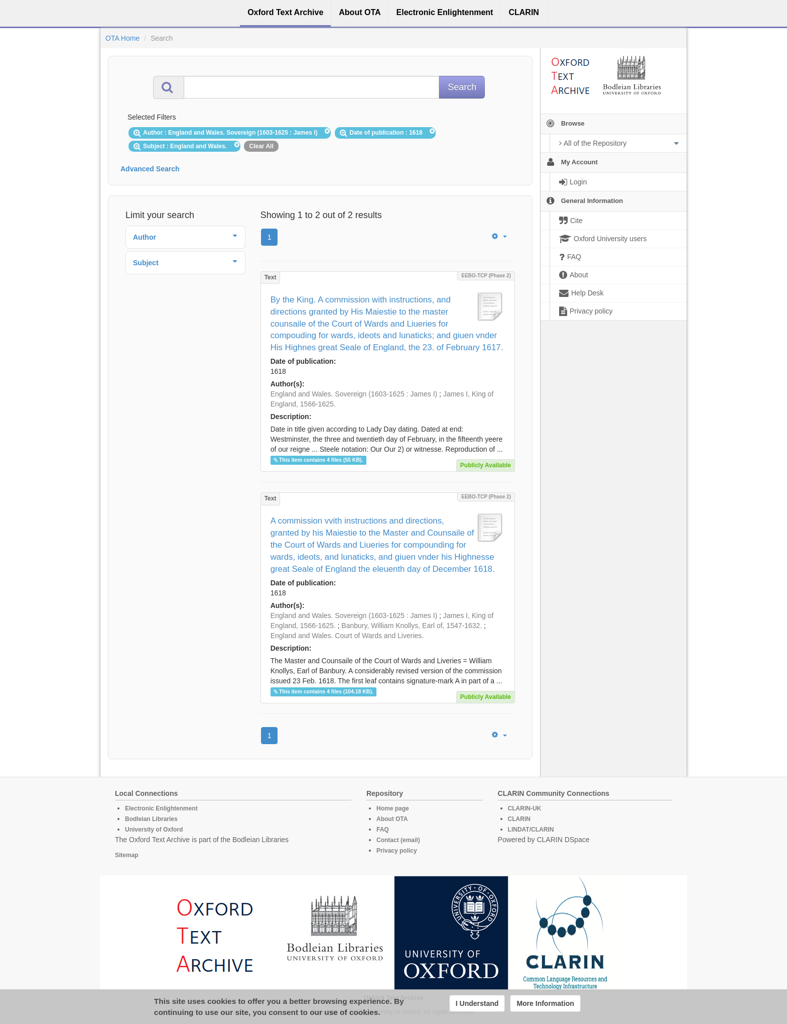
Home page (392, 808)
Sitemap (127, 855)
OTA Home (122, 38)
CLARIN (519, 819)
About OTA (392, 819)
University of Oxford (154, 829)
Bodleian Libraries (151, 819)
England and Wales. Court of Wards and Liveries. (347, 636)
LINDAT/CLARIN (531, 829)
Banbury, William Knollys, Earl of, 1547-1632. (411, 626)
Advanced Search (150, 169)
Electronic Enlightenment (161, 808)
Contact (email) (398, 840)
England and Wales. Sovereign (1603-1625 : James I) (354, 394)
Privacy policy (396, 850)
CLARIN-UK (525, 808)
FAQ (382, 829)
